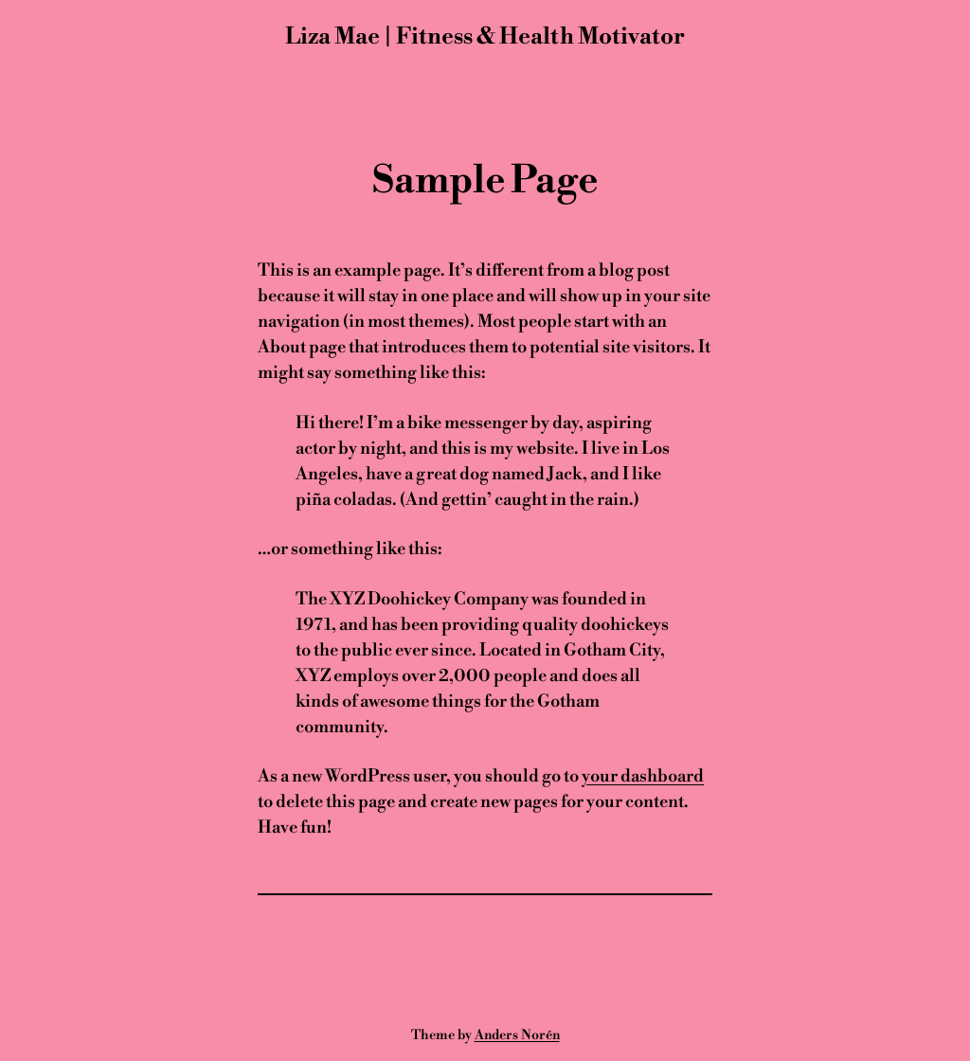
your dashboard (643, 776)
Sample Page (485, 181)
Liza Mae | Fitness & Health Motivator (485, 37)
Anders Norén (517, 1035)
